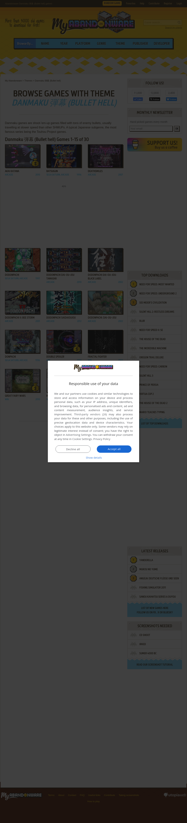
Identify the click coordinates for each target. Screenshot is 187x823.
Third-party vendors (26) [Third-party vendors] (90, 414)
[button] (93, 458)
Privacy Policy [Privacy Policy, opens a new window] (101, 439)
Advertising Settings (78, 435)
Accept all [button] (114, 449)
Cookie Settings (82, 439)
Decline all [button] (73, 449)
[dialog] (93, 411)
